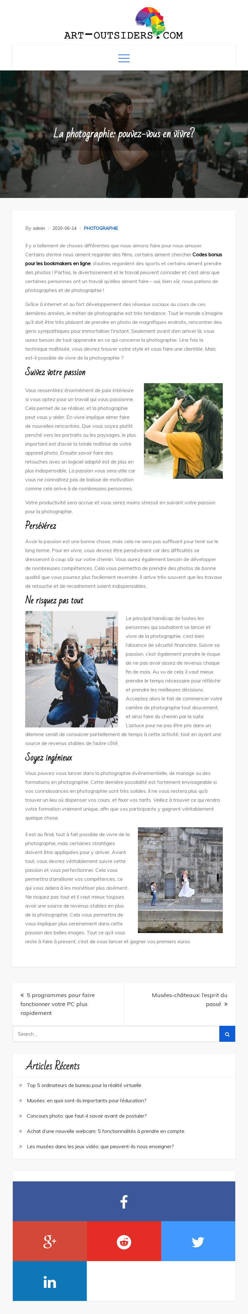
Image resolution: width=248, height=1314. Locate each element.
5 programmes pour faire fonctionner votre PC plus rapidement (57, 1004)
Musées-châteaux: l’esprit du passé (190, 999)
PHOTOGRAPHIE (101, 228)
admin (39, 228)
